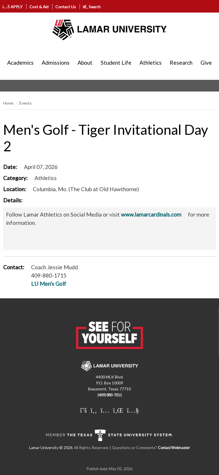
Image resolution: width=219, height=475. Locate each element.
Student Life (116, 62)
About (85, 62)
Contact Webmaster (174, 448)
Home (8, 103)
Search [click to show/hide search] (92, 6)
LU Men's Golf (48, 283)
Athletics (150, 62)
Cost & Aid (38, 6)
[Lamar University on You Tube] (133, 410)
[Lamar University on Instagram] (105, 410)
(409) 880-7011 (110, 395)
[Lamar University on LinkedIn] (118, 410)
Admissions (56, 62)
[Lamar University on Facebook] (94, 410)
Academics (20, 62)
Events (25, 103)
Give (206, 62)
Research (181, 62)
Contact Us (65, 6)
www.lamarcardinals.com (151, 214)
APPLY (13, 6)
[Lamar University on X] (83, 410)
